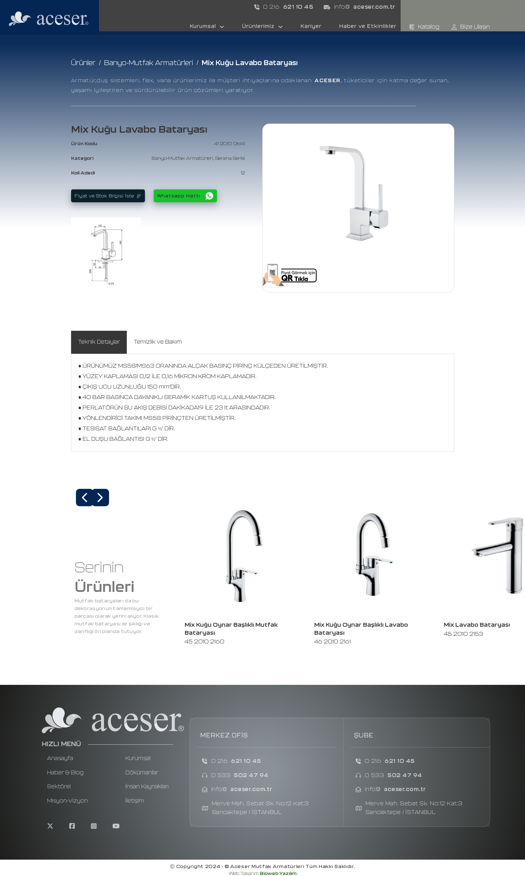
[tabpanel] (262, 403)
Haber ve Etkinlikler (367, 26)
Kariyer (311, 26)
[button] (84, 497)
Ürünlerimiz (258, 26)
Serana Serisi (230, 158)
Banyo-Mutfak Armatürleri (148, 63)
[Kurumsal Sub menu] (221, 26)
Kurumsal (203, 26)
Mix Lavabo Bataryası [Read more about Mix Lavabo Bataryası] (477, 625)
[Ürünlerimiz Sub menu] (280, 26)
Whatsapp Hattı (185, 195)
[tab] (99, 342)
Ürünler (83, 63)
